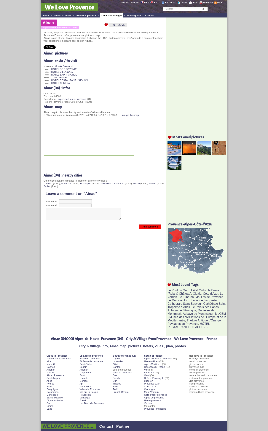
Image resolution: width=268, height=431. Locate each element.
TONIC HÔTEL (59, 77)
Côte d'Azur (210, 293)
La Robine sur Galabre (112, 183)
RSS (219, 2)
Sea (115, 375)
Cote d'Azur (150, 386)
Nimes (50, 406)
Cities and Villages (111, 15)
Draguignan (53, 389)
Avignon (51, 369)
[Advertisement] (87, 163)
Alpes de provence (154, 397)
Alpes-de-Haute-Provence (72, 99)
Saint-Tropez (53, 378)
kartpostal (211, 300)
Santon (116, 367)
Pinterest (208, 2)
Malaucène (86, 386)
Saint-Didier (86, 364)
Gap (49, 403)
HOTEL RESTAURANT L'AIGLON (69, 80)
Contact (149, 15)
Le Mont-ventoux (179, 300)
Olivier (116, 364)
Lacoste (84, 378)
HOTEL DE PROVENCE (64, 69)
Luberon (148, 380)
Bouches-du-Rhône (154, 367)
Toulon (50, 372)
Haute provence (152, 400)
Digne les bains (55, 400)
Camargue (149, 389)
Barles (47, 186)
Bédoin (83, 367)
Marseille (51, 364)
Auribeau (66, 183)
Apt (81, 383)
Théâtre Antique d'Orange (204, 320)
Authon (152, 183)
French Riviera (121, 392)
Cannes (51, 367)
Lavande (197, 300)
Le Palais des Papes (205, 307)
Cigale (197, 293)
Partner (122, 426)
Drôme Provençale (154, 378)
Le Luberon (186, 297)
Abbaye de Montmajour (198, 313)
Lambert (48, 183)
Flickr (195, 2)
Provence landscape (155, 408)
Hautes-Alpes (151, 361)
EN (155, 2)
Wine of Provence (122, 372)
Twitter (183, 2)
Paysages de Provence (183, 323)
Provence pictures (86, 15)
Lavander (118, 361)
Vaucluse (149, 372)
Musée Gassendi (64, 66)
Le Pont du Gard (178, 290)
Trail (115, 389)
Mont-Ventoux (151, 392)
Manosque (52, 394)
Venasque (85, 397)
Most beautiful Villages (59, 358)
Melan (136, 183)
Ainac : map (53, 106)
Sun (115, 380)
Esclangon (85, 183)
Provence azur (152, 383)
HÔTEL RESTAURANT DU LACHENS (189, 325)
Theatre (117, 383)
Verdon (148, 403)
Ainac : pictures (56, 53)
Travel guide (134, 15)
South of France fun (124, 355)
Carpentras (52, 392)
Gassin (83, 400)
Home (46, 15)
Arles (49, 380)
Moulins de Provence (209, 297)
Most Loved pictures (188, 137)
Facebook (170, 2)
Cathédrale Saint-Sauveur (185, 303)
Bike (115, 386)
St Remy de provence (91, 361)
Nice (49, 361)
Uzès (49, 408)
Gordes (84, 380)
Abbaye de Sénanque (182, 310)
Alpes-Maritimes (152, 364)
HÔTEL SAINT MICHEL (64, 74)
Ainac (48, 22)
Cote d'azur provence (155, 394)
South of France (153, 355)
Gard (146, 375)
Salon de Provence (90, 358)
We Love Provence (69, 7)
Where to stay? (62, 15)
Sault (49, 386)
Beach (116, 378)
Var (146, 369)
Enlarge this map (130, 115)
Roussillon (85, 394)
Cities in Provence (57, 355)
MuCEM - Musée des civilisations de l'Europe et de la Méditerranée (197, 317)
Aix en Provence (55, 375)
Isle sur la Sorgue (89, 392)
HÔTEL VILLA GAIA (62, 72)
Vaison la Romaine (90, 389)
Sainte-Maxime (55, 397)
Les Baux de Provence (92, 403)
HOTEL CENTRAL (61, 83)
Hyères (50, 383)
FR (145, 2)
